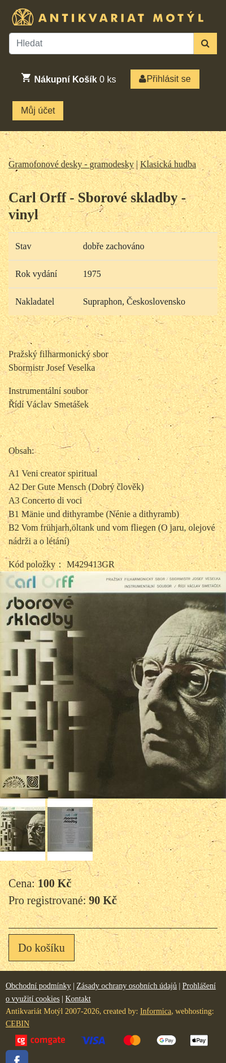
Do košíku (41, 947)
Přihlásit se (164, 79)
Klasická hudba (168, 164)
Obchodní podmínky (38, 986)
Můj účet (38, 110)
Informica (155, 1011)
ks (68, 78)
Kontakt (77, 999)
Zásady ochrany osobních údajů (126, 986)
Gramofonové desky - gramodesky (71, 164)
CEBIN (17, 1023)
